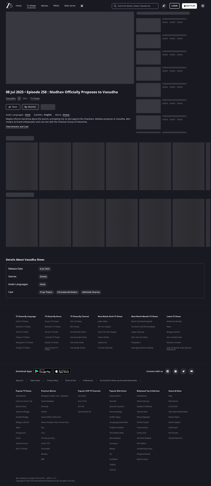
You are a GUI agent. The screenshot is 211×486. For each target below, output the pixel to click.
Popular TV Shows (23, 391)
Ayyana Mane (115, 396)
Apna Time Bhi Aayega (107, 332)
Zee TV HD (82, 401)
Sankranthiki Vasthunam (51, 417)
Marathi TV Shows (23, 326)
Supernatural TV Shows (51, 349)
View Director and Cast (17, 126)
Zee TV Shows (76, 321)
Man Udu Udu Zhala (139, 337)
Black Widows (115, 438)
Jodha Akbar (103, 321)
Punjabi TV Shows (23, 348)
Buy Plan (189, 6)
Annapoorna (21, 433)
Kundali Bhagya (22, 417)
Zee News (82, 396)
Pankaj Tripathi (143, 422)
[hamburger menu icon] (202, 6)
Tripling (112, 464)
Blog (170, 396)
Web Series (69, 6)
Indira (18, 438)
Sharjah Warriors (175, 438)
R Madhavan (142, 396)
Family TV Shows (51, 332)
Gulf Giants (173, 427)
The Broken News (116, 433)
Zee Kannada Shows (78, 337)
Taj (110, 454)
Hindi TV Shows (22, 321)
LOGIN (175, 6)
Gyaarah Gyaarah (116, 406)
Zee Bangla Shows (77, 348)
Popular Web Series (117, 391)
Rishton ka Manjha (174, 321)
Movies (44, 6)
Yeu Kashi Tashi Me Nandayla (143, 326)
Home (19, 6)
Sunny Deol (141, 433)
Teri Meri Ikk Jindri (105, 348)
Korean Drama (22, 443)
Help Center (35, 380)
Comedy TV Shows (52, 337)
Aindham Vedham (116, 427)
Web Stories (173, 401)
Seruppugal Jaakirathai (118, 422)
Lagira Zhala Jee (137, 332)
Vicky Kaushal (142, 427)
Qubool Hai (102, 342)
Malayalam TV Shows (24, 342)
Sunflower (113, 459)
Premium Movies (48, 391)
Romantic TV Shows (53, 326)
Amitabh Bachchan (144, 448)
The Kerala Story (48, 438)
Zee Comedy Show (174, 337)
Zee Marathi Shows (78, 332)
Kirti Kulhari (141, 443)
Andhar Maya (114, 417)
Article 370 (45, 443)
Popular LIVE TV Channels (89, 391)
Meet (169, 326)
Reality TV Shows (51, 342)
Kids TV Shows (21, 448)
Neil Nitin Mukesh (144, 438)
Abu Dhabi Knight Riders (178, 411)
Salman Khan (142, 411)
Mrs (42, 427)
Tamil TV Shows (22, 332)
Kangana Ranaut (143, 454)
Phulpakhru (136, 342)
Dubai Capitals (174, 422)
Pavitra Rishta (103, 337)
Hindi (27, 115)
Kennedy (44, 406)
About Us (19, 380)
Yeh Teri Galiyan (104, 326)
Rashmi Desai (142, 459)
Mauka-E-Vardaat (174, 342)
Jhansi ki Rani (21, 406)
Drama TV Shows (52, 321)
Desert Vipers (174, 417)
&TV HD (81, 406)
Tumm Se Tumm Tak (24, 401)
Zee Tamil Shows (77, 342)
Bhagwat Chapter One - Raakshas (54, 396)
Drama (66, 115)
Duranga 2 (113, 443)
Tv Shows (31, 6)
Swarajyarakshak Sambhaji (142, 348)
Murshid (112, 401)
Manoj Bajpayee (143, 417)
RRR (42, 459)
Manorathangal (115, 411)
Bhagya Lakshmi (173, 332)
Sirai (43, 433)
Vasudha (11, 98)
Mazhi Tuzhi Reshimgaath (141, 321)
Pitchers (112, 470)
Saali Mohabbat (47, 401)
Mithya (112, 448)
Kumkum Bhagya (23, 411)
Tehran (44, 411)
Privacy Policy (52, 380)
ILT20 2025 (173, 406)
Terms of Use (70, 380)
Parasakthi (45, 448)
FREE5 (56, 6)
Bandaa (44, 454)
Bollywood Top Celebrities (148, 391)
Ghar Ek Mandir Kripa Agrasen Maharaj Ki (179, 349)
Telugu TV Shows (22, 337)
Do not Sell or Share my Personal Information (118, 380)
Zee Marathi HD (84, 411)
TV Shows (35, 98)
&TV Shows (74, 326)
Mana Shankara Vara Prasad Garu (55, 422)
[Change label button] (164, 6)
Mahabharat (21, 396)
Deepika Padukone (144, 406)
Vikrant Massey (143, 401)
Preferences (88, 380)
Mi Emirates (173, 433)
